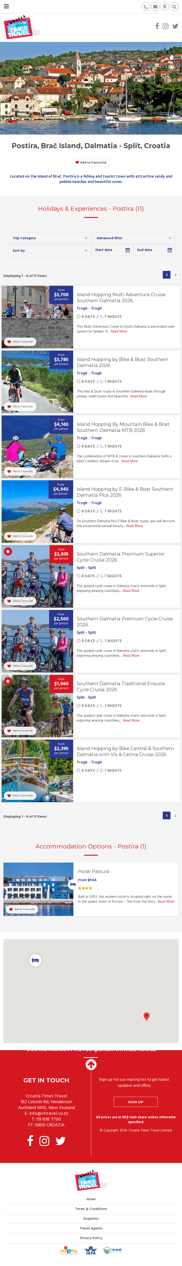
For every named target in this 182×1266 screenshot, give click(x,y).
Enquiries (91, 1223)
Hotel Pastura (93, 871)
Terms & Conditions (91, 1214)
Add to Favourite (91, 162)
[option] (91, 893)
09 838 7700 (48, 1124)
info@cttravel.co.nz (48, 1118)
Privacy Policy (91, 1243)
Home (91, 1204)
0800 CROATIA (50, 1130)
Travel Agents (91, 1233)
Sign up (135, 1107)
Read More (119, 331)
